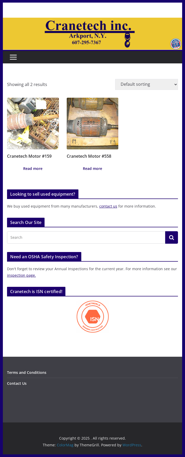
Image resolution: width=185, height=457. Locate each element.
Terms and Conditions (26, 372)
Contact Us (17, 383)
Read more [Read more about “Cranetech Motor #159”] (32, 168)
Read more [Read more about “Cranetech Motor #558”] (92, 168)
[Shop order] (146, 84)
